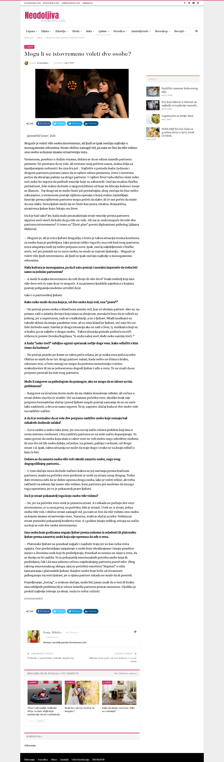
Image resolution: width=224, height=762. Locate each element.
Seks (89, 31)
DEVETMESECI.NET (51, 3)
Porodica (119, 31)
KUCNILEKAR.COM (32, 3)
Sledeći (41, 721)
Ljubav (103, 31)
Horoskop (161, 31)
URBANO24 (87, 3)
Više (177, 31)
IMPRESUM (98, 759)
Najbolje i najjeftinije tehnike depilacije (50, 658)
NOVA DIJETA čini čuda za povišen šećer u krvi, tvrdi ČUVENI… (178, 132)
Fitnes (54, 759)
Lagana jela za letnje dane (178, 115)
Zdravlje (60, 31)
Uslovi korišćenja (80, 759)
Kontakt (64, 759)
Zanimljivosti (139, 31)
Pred (31, 721)
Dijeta (45, 31)
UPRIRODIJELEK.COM (71, 3)
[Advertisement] (143, 16)
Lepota (30, 31)
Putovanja (29, 759)
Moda (75, 31)
